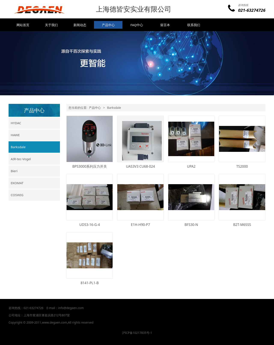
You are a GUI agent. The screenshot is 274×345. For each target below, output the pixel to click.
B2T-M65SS (242, 224)
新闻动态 (79, 25)
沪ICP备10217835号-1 (137, 333)
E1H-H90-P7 (140, 224)
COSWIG (17, 195)
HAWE (15, 135)
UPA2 (191, 166)
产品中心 (108, 25)
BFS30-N (191, 224)
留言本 (165, 25)
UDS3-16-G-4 (89, 224)
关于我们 (51, 25)
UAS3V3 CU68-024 (140, 166)
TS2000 (242, 166)
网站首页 (22, 25)
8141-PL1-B (89, 283)
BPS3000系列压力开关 (89, 166)
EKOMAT (17, 183)
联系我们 (193, 25)
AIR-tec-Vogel (21, 159)
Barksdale (18, 147)
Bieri (14, 171)
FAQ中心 (136, 25)
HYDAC (16, 123)
